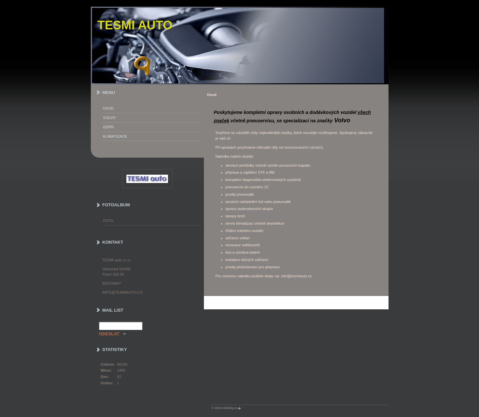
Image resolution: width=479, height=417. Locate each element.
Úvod (108, 108)
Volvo (109, 118)
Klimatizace (115, 136)
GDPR (108, 127)
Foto (108, 221)
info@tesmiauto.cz (122, 292)
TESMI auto (135, 25)
